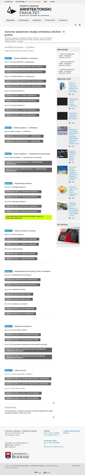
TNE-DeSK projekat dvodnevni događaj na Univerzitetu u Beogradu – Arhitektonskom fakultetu (74, 173)
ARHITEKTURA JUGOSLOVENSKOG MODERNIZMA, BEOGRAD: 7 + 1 (74, 117)
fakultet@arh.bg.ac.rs (52, 435)
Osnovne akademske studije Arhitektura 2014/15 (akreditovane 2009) (28, 39)
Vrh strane (76, 466)
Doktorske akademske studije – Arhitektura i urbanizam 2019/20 (66, 71)
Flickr (72, 1)
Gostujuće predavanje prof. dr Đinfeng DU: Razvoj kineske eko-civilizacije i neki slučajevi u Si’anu (74, 209)
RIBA (45, 1)
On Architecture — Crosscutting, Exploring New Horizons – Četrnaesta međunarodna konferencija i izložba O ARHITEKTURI (74, 136)
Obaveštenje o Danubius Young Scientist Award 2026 (73, 102)
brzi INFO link (9, 1)
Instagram (79, 1)
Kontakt (52, 1)
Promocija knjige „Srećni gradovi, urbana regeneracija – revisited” (73, 191)
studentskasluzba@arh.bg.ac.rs (54, 447)
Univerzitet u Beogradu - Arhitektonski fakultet (18, 38)
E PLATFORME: (20, 1)
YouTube (69, 1)
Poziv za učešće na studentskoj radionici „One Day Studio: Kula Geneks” (73, 87)
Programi (35, 38)
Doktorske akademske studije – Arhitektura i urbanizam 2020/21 (66, 63)
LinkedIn (75, 1)
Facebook (66, 1)
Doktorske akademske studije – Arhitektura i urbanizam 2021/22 (66, 55)
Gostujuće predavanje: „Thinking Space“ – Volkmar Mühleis (72, 155)
